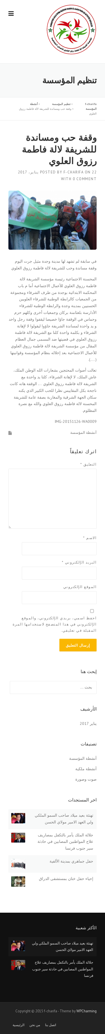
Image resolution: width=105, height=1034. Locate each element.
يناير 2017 (88, 723)
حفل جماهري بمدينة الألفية (71, 861)
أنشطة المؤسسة (83, 432)
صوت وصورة (86, 779)
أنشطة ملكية (86, 768)
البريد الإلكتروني (79, 562)
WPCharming (86, 1011)
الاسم (90, 537)
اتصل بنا (50, 1025)
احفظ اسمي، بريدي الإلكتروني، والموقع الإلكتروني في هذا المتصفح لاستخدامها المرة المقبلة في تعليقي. (55, 624)
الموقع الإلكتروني (80, 586)
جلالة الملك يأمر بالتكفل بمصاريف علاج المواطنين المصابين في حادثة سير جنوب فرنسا (65, 841)
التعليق (88, 464)
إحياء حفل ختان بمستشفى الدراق (66, 878)
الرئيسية (18, 1025)
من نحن (34, 1025)
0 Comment (85, 179)
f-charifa (74, 172)
